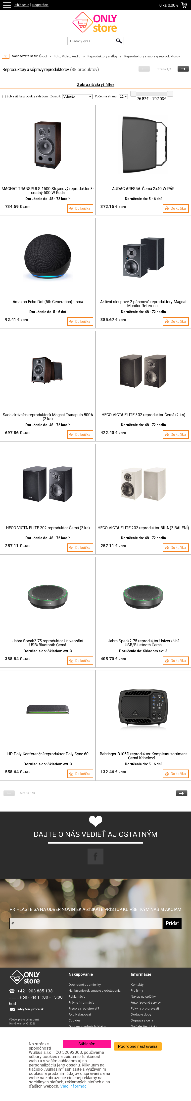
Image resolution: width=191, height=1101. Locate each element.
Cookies (75, 1020)
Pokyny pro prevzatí (145, 1008)
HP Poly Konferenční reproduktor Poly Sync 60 (48, 754)
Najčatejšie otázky (144, 1026)
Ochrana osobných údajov (87, 1026)
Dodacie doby (141, 1014)
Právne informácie (81, 1002)
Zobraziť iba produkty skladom (25, 96)
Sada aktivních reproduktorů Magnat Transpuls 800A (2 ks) (48, 417)
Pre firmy (137, 990)
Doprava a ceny (142, 1020)
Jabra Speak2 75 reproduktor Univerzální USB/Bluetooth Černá (47, 643)
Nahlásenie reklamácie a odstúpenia (95, 990)
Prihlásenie (21, 5)
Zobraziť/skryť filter (95, 84)
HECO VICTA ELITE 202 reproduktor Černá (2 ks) (48, 528)
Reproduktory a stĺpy (102, 56)
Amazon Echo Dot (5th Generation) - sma (48, 302)
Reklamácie (77, 996)
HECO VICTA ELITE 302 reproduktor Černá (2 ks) (143, 415)
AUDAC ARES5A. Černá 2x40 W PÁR (143, 189)
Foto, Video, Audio (67, 56)
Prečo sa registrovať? (84, 1008)
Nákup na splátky (143, 996)
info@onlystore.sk (30, 1009)
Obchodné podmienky (85, 984)
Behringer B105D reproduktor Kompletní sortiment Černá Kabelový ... (143, 756)
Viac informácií (74, 1086)
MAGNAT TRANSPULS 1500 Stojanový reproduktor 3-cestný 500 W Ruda (47, 191)
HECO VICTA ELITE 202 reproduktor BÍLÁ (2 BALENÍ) (143, 528)
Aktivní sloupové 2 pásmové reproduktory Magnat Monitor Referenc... (143, 304)
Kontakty (137, 984)
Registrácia (40, 5)
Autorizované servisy (146, 1002)
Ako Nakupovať (80, 1014)
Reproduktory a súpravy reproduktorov (152, 56)
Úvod (43, 56)
